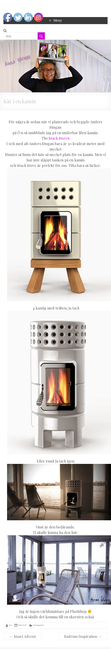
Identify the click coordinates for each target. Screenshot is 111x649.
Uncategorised (38, 625)
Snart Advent (22, 636)
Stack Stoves (59, 138)
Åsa (10, 625)
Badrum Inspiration (83, 636)
